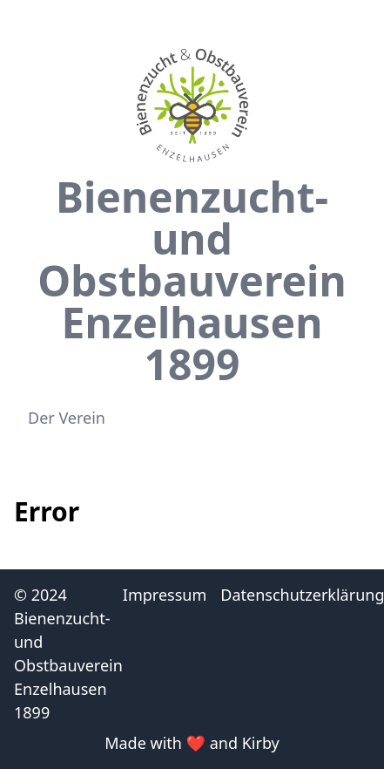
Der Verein (66, 417)
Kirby (261, 742)
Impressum (164, 594)
